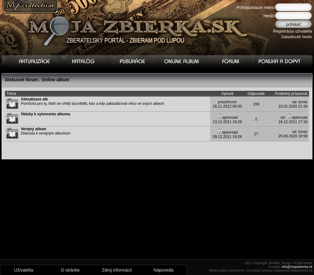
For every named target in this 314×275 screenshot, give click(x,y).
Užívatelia (23, 270)
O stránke (70, 270)
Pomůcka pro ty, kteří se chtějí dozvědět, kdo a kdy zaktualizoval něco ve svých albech (92, 101)
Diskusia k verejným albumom (45, 131)
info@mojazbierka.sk (297, 266)
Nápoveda (163, 270)
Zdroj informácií (117, 270)
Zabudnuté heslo (296, 36)
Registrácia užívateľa (292, 31)
